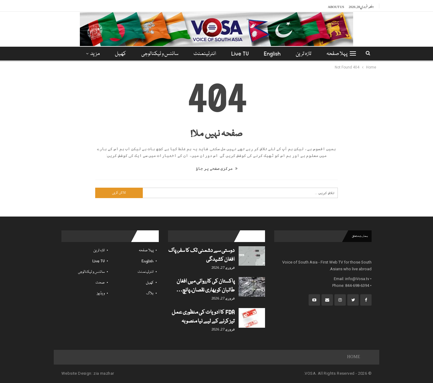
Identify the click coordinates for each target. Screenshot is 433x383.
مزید (95, 54)
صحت (100, 283)
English (272, 54)
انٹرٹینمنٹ (204, 54)
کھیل (120, 54)
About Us (336, 6)
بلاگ (150, 293)
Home (353, 357)
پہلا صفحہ (336, 54)
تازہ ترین (303, 54)
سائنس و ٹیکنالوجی (159, 54)
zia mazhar (103, 373)
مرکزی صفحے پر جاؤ (216, 168)
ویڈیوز (101, 293)
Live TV (240, 54)
